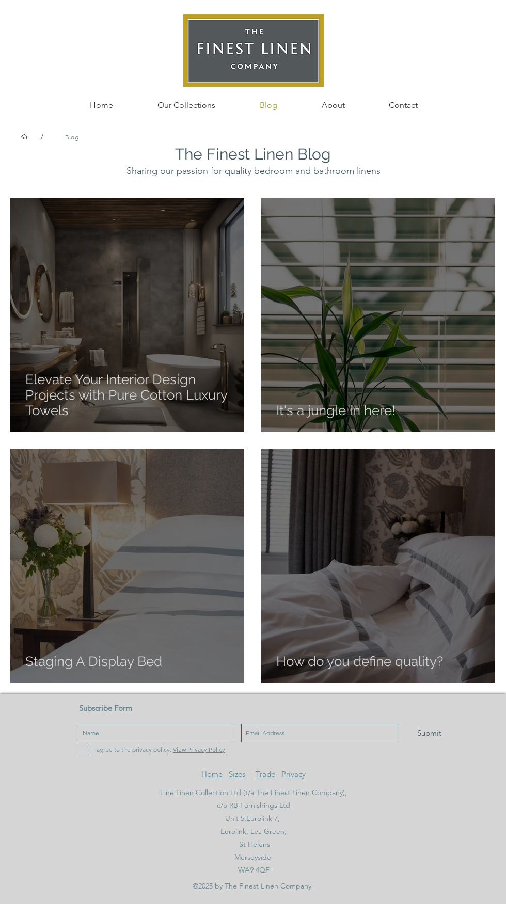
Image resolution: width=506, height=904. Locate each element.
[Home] (24, 137)
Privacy (293, 774)
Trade (265, 774)
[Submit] (429, 733)
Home (212, 774)
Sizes (237, 774)
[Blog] (72, 137)
